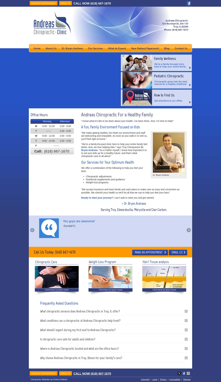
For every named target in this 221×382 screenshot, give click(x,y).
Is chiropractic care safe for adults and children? (67, 339)
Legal (154, 379)
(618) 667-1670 (100, 3)
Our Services (95, 48)
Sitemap (186, 379)
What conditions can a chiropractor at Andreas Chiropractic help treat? (80, 321)
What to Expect (117, 48)
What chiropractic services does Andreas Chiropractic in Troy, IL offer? (80, 311)
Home (37, 48)
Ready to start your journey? (97, 197)
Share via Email (188, 373)
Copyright (145, 379)
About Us (51, 48)
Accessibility (175, 379)
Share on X (180, 373)
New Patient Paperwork (145, 48)
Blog (167, 48)
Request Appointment (43, 3)
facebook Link (189, 3)
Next (188, 230)
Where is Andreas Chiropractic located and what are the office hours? (79, 349)
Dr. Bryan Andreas (72, 48)
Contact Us (181, 48)
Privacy (163, 379)
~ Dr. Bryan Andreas (134, 203)
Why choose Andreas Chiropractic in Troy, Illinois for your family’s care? (81, 358)
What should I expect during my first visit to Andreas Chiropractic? (78, 330)
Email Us (65, 3)
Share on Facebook (184, 373)
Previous (32, 230)
